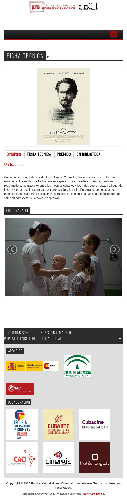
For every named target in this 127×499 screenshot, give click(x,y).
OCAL (58, 339)
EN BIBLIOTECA (89, 154)
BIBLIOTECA (41, 339)
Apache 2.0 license (93, 493)
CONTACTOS (46, 333)
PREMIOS (64, 154)
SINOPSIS (14, 154)
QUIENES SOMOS (20, 333)
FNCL (24, 339)
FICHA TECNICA (39, 154)
